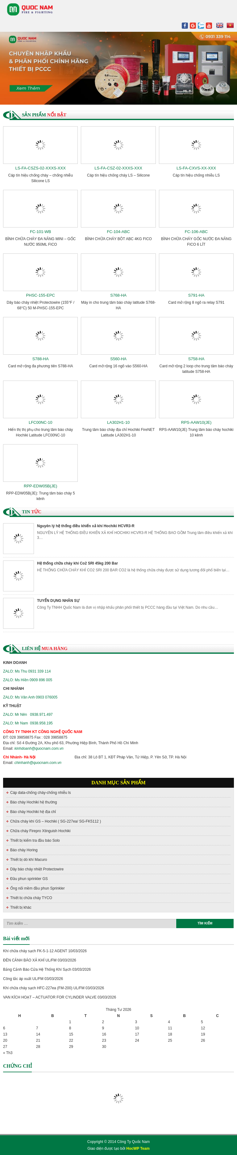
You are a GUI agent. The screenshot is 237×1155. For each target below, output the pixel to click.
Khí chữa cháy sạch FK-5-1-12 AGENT (35, 951)
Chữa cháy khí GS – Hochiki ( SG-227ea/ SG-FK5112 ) (55, 821)
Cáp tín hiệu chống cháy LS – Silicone (118, 175)
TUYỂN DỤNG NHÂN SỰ (58, 600)
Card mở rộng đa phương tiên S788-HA (40, 366)
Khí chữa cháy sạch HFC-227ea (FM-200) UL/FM (44, 988)
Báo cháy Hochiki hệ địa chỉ (33, 812)
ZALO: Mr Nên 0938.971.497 (28, 714)
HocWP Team (138, 1148)
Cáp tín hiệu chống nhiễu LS (196, 175)
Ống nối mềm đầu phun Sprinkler (37, 888)
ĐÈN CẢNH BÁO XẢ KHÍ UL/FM (29, 960)
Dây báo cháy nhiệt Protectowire (37, 869)
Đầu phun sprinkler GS (29, 879)
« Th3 (7, 1053)
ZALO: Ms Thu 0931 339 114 (27, 671)
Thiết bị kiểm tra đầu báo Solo (35, 840)
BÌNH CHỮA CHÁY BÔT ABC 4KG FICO (118, 239)
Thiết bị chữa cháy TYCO (31, 898)
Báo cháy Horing (24, 850)
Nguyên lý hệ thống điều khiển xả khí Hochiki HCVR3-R (86, 526)
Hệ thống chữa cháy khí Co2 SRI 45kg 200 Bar (77, 563)
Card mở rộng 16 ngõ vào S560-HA (118, 366)
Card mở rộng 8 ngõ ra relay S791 (196, 302)
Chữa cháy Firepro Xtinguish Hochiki (40, 831)
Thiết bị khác (20, 907)
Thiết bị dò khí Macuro (28, 859)
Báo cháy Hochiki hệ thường (33, 802)
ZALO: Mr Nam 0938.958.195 (28, 723)
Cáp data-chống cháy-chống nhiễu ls (40, 792)
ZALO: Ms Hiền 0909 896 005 (27, 680)
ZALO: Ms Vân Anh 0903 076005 (30, 697)
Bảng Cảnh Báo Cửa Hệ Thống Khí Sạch (37, 969)
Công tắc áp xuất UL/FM (23, 979)
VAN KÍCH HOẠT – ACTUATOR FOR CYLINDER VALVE (50, 997)
